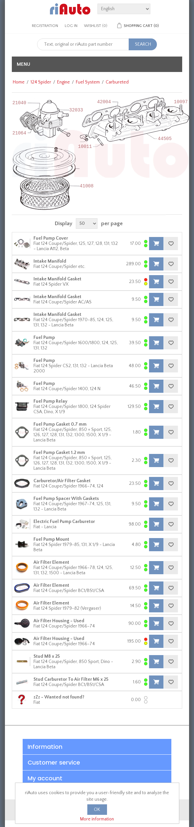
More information (97, 819)
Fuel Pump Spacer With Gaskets (66, 498)
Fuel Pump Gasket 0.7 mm (60, 424)
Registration (45, 26)
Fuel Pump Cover (50, 238)
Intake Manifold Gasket (57, 279)
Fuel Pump (44, 337)
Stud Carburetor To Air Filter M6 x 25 (70, 679)
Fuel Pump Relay (50, 401)
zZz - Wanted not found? (58, 697)
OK (97, 809)
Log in (71, 26)
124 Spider (41, 82)
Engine (63, 82)
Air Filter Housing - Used (58, 621)
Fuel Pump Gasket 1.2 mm (59, 452)
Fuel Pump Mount (51, 539)
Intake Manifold (49, 261)
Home (19, 82)
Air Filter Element (51, 562)
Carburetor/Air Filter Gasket (62, 481)
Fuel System (88, 82)
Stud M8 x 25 (46, 656)
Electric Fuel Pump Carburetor (64, 521)
